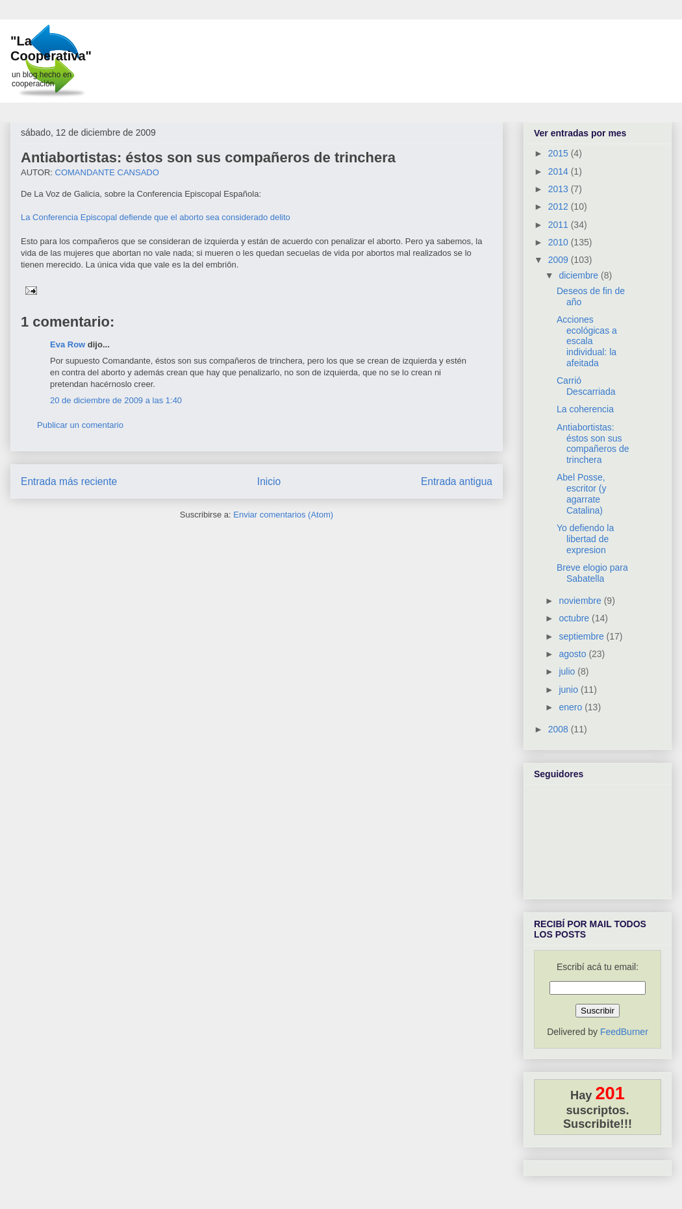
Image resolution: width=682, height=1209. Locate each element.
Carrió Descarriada (586, 386)
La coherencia (585, 409)
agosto (573, 654)
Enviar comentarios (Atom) (283, 514)
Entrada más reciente (69, 481)
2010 (559, 242)
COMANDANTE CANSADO (107, 172)
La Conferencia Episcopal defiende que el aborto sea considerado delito (155, 217)
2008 (559, 729)
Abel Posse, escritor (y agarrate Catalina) (581, 493)
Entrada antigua (456, 481)
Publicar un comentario (80, 425)
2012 (559, 206)
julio (568, 671)
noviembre (581, 600)
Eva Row (67, 344)
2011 (559, 224)
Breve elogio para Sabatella (592, 573)
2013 (559, 189)
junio (569, 689)
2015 (559, 153)
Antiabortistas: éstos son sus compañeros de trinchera (208, 157)
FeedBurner (624, 1032)
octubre (575, 618)
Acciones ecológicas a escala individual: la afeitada (587, 341)
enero (572, 707)
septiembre (582, 636)
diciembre (580, 275)
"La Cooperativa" (51, 48)
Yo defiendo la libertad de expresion (585, 539)
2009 (559, 260)
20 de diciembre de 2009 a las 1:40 (116, 400)
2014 (559, 171)
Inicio (269, 481)
